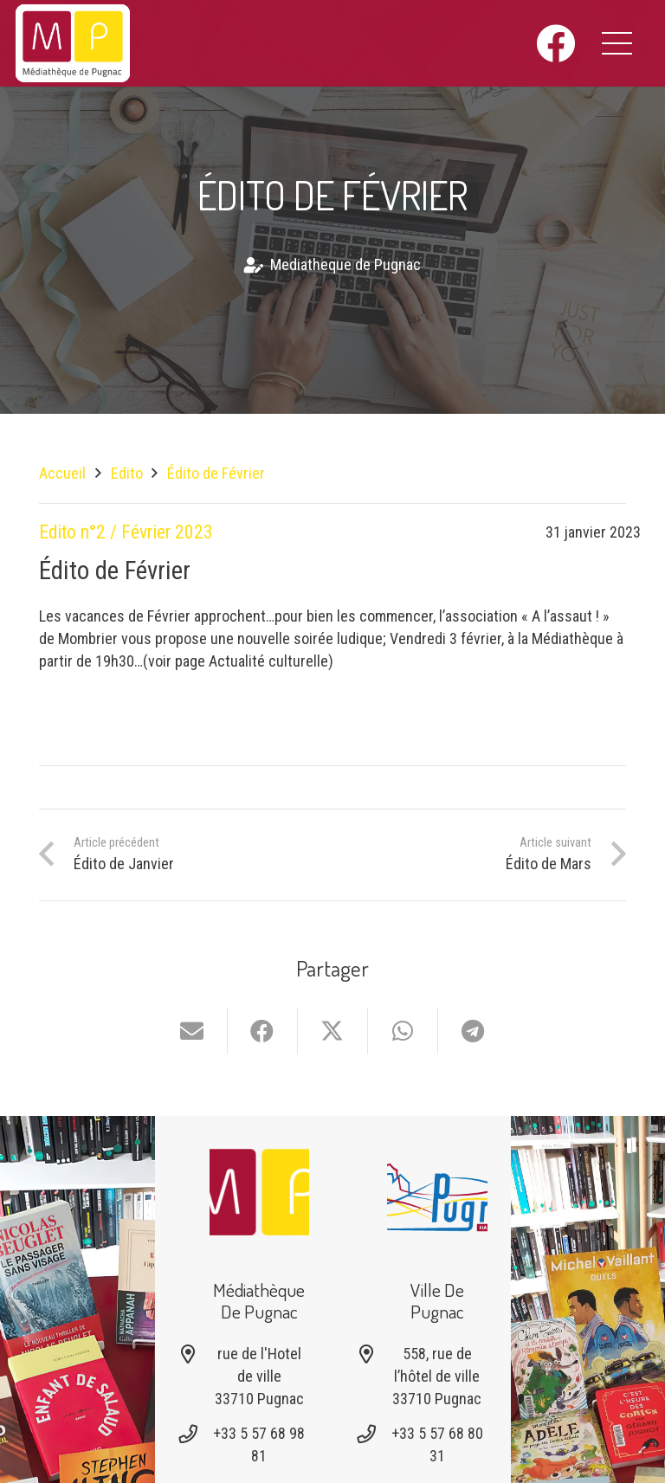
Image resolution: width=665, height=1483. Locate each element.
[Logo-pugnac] (437, 1192)
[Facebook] (555, 43)
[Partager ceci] (263, 1031)
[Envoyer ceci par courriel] (193, 1031)
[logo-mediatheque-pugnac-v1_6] (73, 43)
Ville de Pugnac (437, 1301)
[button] (617, 44)
